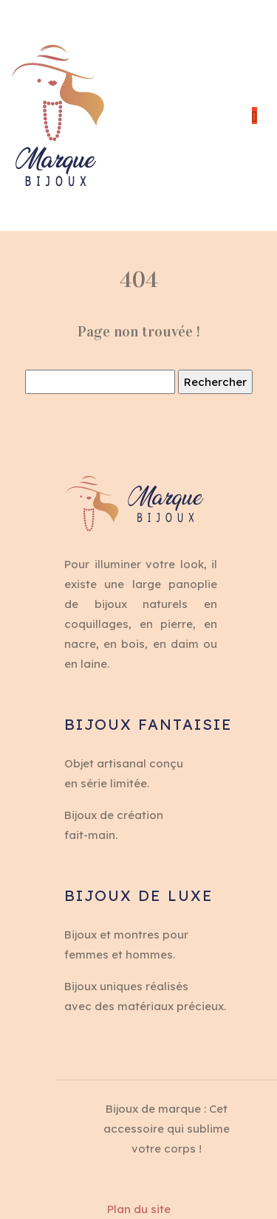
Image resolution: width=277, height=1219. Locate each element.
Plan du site (139, 1209)
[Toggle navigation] (254, 115)
